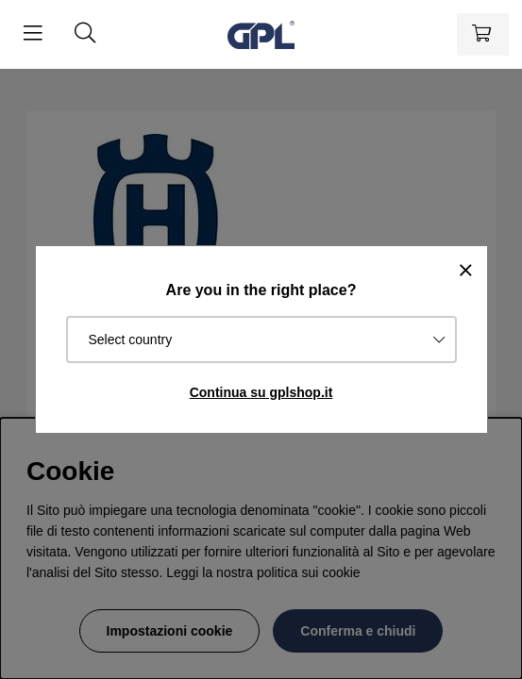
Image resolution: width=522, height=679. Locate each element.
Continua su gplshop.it (261, 392)
